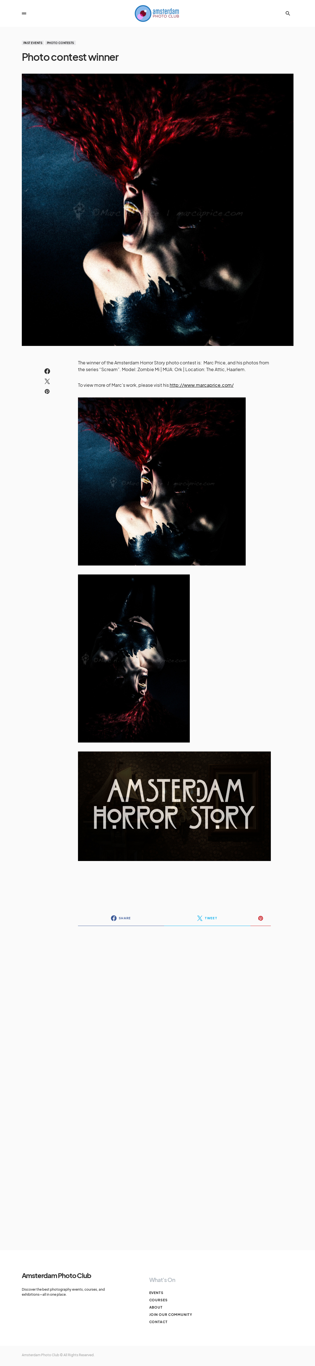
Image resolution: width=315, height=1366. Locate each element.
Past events (32, 43)
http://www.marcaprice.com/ (202, 385)
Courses (158, 1300)
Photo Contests (60, 43)
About (156, 1307)
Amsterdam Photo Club (56, 1275)
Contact (158, 1322)
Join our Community (170, 1315)
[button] (24, 13)
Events (156, 1293)
